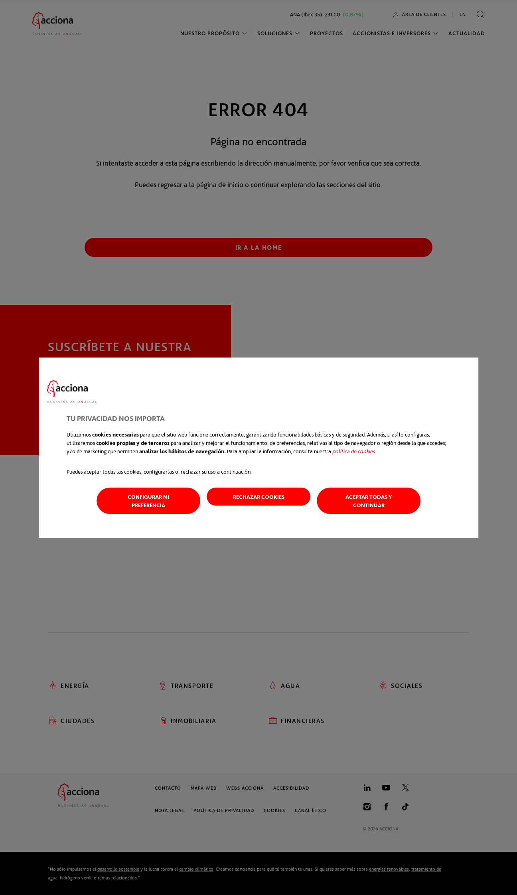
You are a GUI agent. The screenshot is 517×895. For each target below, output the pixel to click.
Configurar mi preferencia (148, 500)
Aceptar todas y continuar (368, 500)
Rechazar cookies (258, 496)
